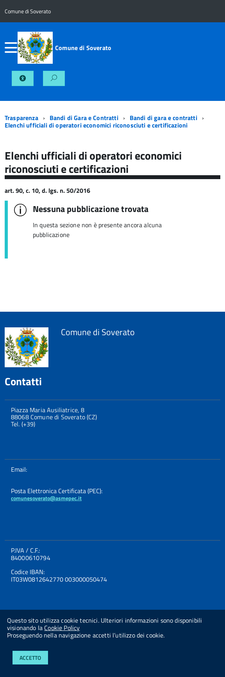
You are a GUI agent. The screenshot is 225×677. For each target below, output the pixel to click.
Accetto (30, 658)
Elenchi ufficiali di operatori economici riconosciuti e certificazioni (96, 125)
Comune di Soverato (83, 48)
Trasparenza (21, 117)
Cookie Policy (62, 627)
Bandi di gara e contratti (163, 117)
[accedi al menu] (11, 47)
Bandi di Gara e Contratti (84, 117)
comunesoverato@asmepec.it (46, 498)
